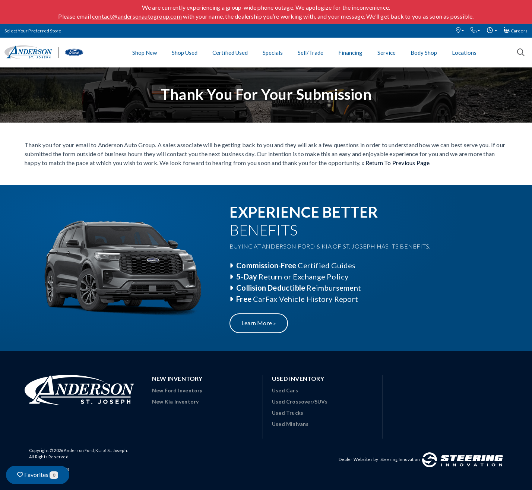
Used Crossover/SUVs (299, 401)
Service (386, 52)
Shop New (144, 52)
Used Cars (285, 390)
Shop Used (184, 52)
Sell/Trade (310, 52)
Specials (273, 52)
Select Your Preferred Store (32, 31)
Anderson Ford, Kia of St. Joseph (95, 450)
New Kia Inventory (175, 401)
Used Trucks (287, 413)
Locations (464, 52)
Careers (516, 31)
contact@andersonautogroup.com (137, 16)
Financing (350, 52)
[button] (460, 31)
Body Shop (424, 52)
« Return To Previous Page (395, 162)
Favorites (37, 475)
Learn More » (258, 322)
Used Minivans (290, 424)
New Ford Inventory (177, 390)
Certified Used (230, 52)
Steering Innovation (400, 459)
